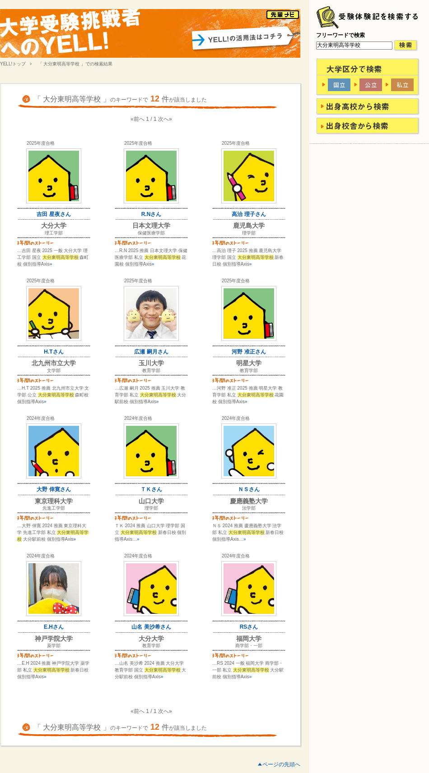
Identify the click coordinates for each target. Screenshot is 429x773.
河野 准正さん (249, 352)
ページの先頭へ (281, 764)
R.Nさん (151, 214)
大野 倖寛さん (53, 489)
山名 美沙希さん (151, 627)
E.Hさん (54, 627)
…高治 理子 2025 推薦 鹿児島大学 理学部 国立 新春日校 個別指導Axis (248, 257)
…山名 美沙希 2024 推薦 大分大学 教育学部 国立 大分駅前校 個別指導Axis (150, 670)
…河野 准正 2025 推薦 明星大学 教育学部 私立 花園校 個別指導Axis (248, 395)
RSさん (249, 627)
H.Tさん (53, 352)
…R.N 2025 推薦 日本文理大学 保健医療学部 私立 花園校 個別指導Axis (151, 257)
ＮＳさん (249, 489)
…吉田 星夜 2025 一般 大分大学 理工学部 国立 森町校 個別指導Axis (53, 257)
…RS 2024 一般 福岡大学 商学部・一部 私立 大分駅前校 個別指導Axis (248, 670)
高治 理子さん (249, 214)
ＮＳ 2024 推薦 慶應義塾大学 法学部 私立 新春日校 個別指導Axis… (248, 532)
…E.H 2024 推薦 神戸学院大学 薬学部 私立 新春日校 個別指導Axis (53, 670)
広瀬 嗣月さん (151, 352)
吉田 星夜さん (53, 214)
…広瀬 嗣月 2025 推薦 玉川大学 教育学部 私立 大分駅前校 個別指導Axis (150, 395)
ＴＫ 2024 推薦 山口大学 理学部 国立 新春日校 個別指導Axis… (150, 532)
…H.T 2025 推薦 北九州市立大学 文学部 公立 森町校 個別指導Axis (53, 395)
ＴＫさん (151, 489)
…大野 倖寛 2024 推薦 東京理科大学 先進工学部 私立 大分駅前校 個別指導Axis (53, 532)
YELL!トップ (13, 63)
